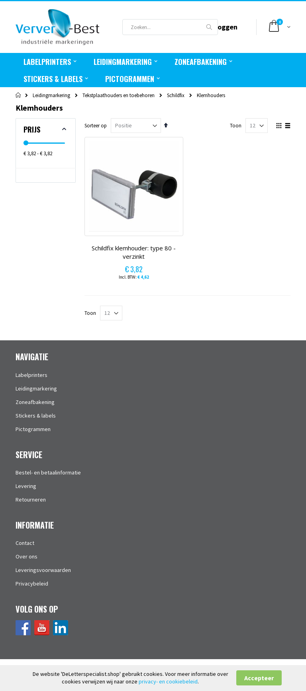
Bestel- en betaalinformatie (48, 472)
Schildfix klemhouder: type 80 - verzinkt (134, 252)
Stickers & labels (36, 415)
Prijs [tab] (32, 129)
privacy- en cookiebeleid (168, 681)
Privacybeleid (32, 583)
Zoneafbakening (35, 402)
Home (19, 95)
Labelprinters (31, 375)
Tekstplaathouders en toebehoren (118, 95)
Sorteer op (95, 125)
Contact (25, 543)
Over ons (26, 556)
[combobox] (170, 27)
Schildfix (175, 95)
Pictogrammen (33, 429)
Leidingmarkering (51, 95)
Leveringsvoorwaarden (43, 570)
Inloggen (223, 26)
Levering (26, 486)
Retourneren (31, 499)
